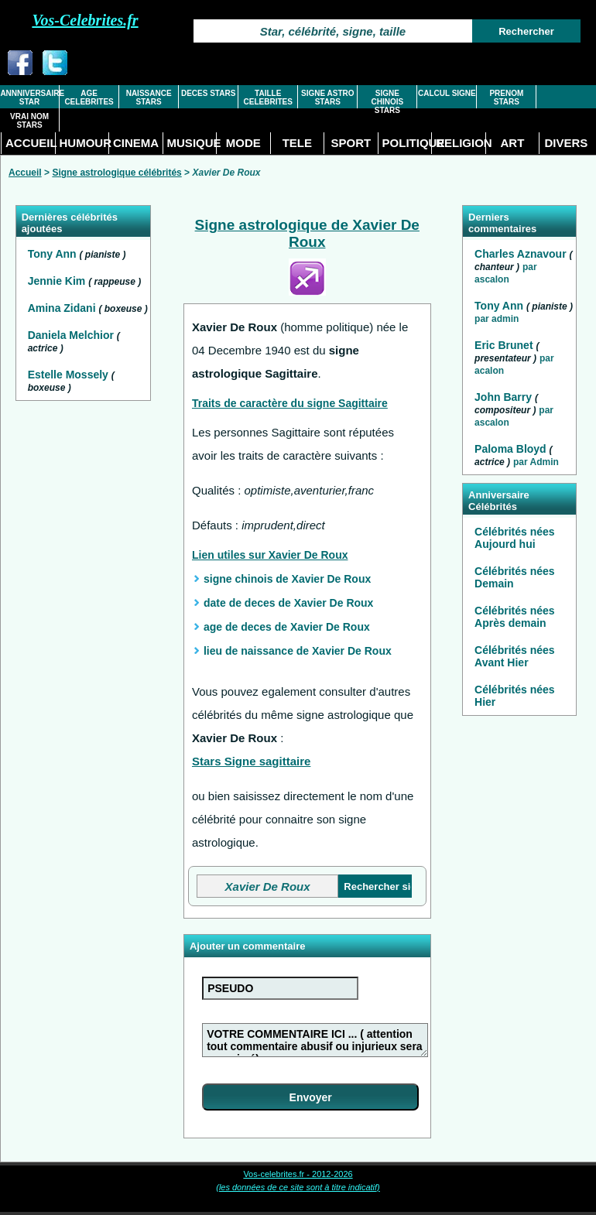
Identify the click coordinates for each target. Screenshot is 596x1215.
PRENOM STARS (506, 97)
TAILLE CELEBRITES (268, 97)
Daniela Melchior (72, 335)
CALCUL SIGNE (447, 93)
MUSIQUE (192, 142)
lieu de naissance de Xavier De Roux (298, 651)
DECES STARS (208, 93)
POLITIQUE (407, 142)
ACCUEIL (30, 142)
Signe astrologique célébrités (116, 172)
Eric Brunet (503, 345)
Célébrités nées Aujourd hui (514, 537)
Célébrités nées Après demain (514, 616)
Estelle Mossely (69, 374)
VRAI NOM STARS (29, 120)
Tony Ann (54, 254)
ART (512, 142)
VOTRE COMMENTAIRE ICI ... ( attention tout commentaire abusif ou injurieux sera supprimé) (315, 1040)
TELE (297, 142)
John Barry (503, 397)
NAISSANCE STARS (149, 97)
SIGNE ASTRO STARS (328, 97)
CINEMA (136, 142)
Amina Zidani (63, 308)
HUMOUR (84, 142)
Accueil (25, 172)
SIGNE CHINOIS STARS (387, 102)
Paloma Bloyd (510, 449)
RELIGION (460, 142)
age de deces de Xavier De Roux (287, 627)
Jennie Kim (58, 281)
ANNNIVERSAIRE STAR (29, 97)
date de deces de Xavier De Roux (288, 603)
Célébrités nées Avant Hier (514, 656)
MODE (243, 142)
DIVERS (565, 142)
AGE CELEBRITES (88, 97)
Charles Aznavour (520, 254)
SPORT (351, 142)
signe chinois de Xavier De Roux (287, 579)
